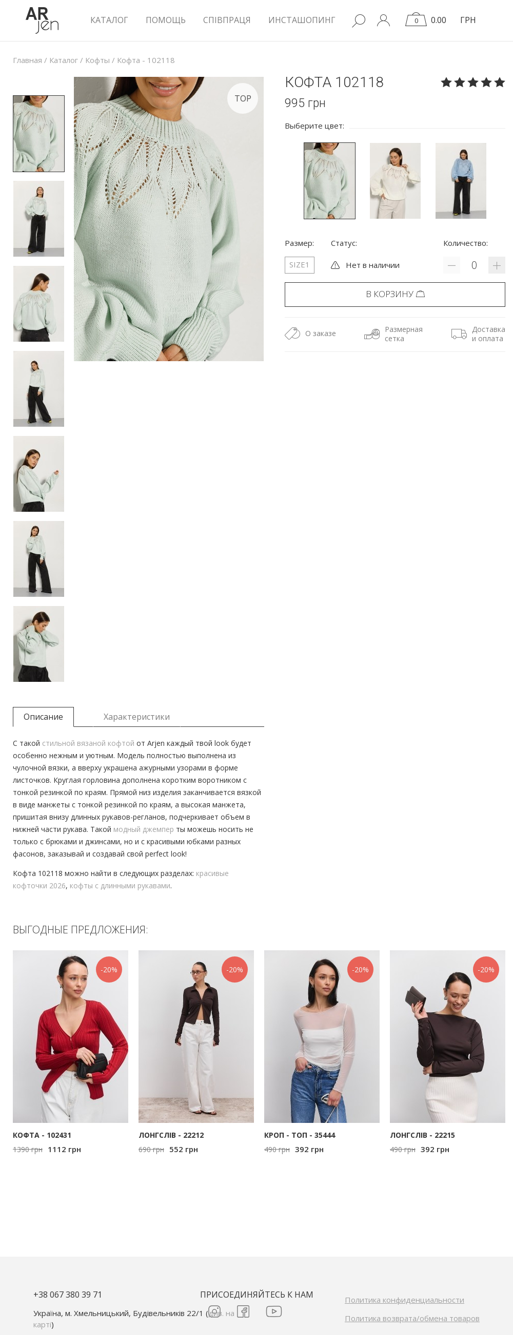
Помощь (166, 20)
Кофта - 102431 (42, 1135)
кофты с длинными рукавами (120, 885)
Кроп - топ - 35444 (299, 1135)
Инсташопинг (302, 20)
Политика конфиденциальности (404, 1300)
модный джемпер (143, 829)
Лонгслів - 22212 (171, 1135)
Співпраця (227, 20)
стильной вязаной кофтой (88, 743)
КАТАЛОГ (109, 20)
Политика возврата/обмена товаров (412, 1318)
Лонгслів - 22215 (422, 1135)
